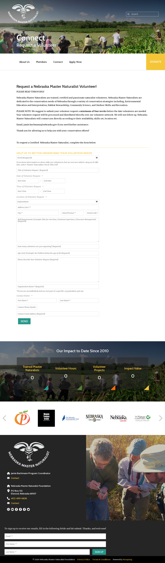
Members (41, 61)
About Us (24, 61)
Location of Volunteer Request (30, 197)
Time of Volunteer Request (28, 186)
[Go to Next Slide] (160, 418)
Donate (155, 62)
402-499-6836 (18, 498)
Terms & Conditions (101, 559)
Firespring (127, 559)
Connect (58, 61)
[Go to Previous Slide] (4, 418)
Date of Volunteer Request (28, 176)
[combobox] (142, 14)
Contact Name (23, 295)
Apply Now (75, 61)
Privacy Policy (83, 559)
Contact (15, 478)
